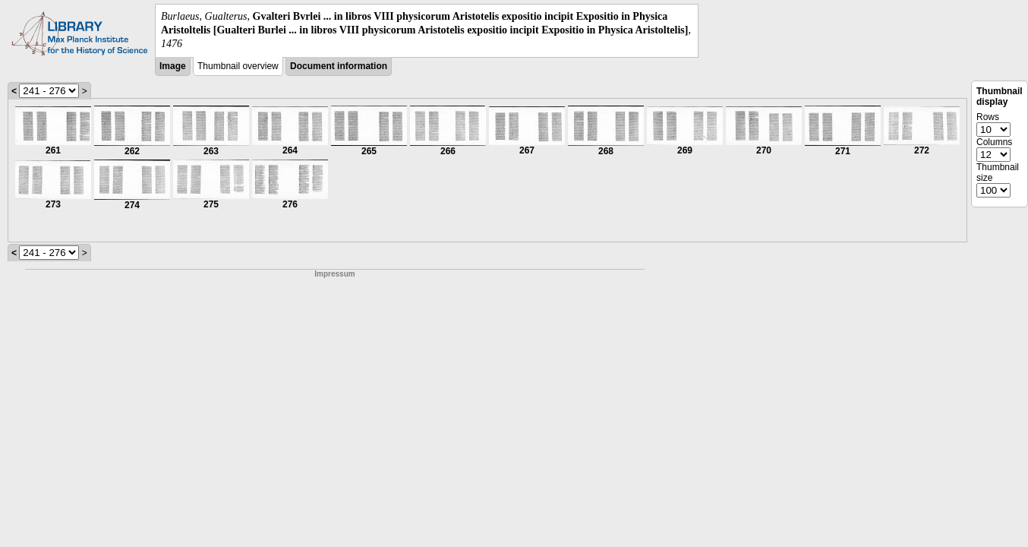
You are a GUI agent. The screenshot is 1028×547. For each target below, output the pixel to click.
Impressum (334, 274)
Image (172, 66)
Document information (338, 66)
